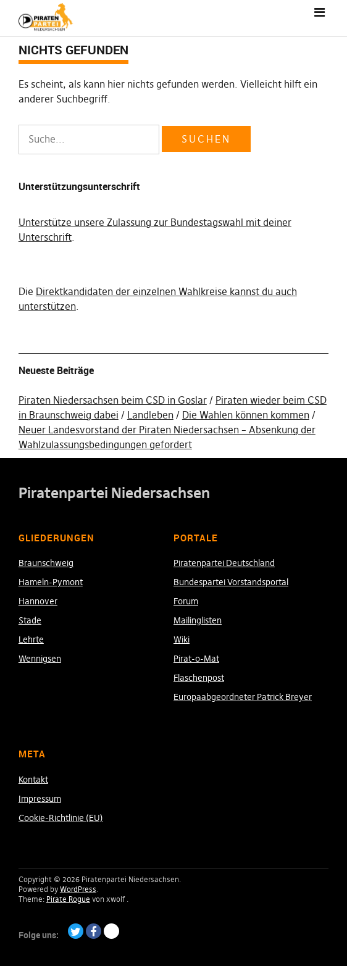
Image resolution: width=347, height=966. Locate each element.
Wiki (182, 639)
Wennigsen (40, 658)
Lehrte (31, 639)
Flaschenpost (199, 677)
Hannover (38, 601)
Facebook (93, 931)
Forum (186, 601)
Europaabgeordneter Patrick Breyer (243, 696)
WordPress (78, 889)
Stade (30, 620)
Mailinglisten (198, 620)
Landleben (150, 415)
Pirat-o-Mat (196, 658)
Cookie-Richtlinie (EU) (61, 817)
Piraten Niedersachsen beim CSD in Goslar (113, 400)
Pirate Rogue (68, 899)
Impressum (40, 798)
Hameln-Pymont (51, 582)
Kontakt (33, 779)
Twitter (75, 931)
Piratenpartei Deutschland (224, 562)
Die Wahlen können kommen (245, 415)
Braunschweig (46, 562)
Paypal (111, 931)
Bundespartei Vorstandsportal (231, 582)
